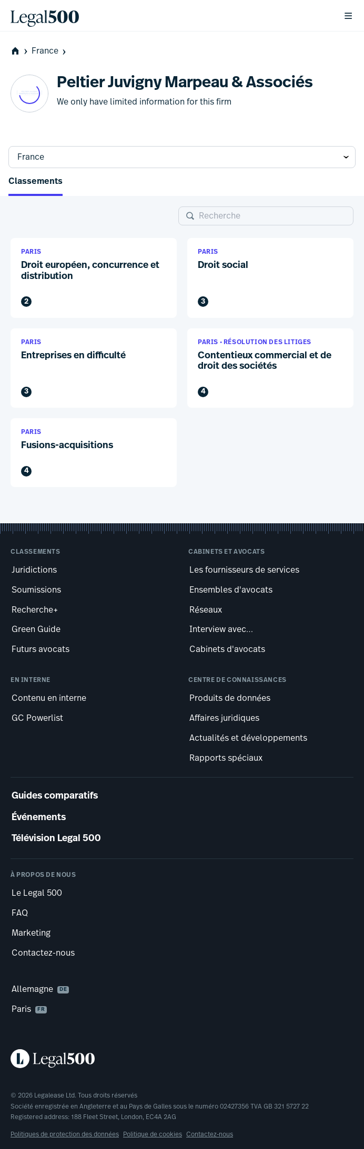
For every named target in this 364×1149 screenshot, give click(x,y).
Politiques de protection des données (65, 1134)
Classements (35, 182)
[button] (93, 278)
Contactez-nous (209, 1134)
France (50, 51)
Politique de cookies (152, 1134)
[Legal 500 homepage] (182, 1058)
